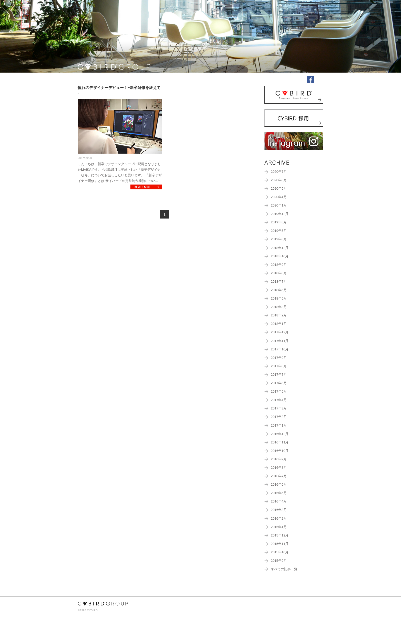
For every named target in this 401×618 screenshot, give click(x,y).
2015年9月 (279, 561)
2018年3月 (279, 307)
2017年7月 (279, 374)
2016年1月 (279, 527)
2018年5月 (279, 298)
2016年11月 (279, 442)
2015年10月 (279, 552)
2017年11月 (279, 341)
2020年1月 (279, 205)
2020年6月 (279, 180)
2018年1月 (279, 324)
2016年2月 (279, 518)
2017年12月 (279, 332)
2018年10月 (279, 256)
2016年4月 (279, 501)
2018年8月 (279, 273)
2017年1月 (279, 425)
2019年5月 (279, 231)
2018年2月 (279, 315)
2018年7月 (279, 281)
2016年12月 (279, 434)
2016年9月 (279, 459)
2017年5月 (279, 391)
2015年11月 (279, 544)
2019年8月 (279, 222)
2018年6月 (279, 290)
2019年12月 (279, 214)
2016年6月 (279, 484)
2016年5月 (279, 493)
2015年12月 (279, 535)
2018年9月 (279, 265)
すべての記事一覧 (284, 569)
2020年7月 (279, 172)
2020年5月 (279, 188)
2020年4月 (279, 197)
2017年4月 (279, 400)
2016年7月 (279, 476)
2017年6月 (279, 383)
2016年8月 (279, 468)
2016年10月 (279, 451)
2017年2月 (279, 417)
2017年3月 (279, 408)
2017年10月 (279, 349)
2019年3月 (279, 239)
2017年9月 (279, 358)
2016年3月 (279, 510)
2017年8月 (279, 366)
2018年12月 (279, 248)
